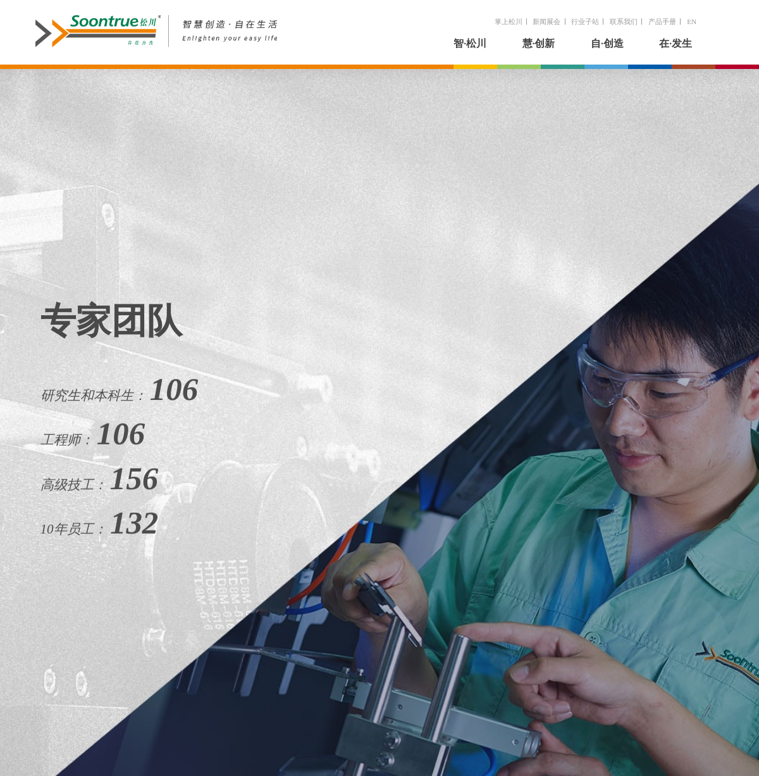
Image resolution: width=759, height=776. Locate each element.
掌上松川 (508, 21)
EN (691, 21)
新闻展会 (546, 21)
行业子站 (585, 21)
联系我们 (624, 21)
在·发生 (675, 43)
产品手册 (662, 21)
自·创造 (607, 43)
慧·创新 (538, 43)
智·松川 (470, 43)
